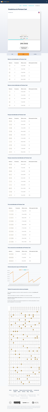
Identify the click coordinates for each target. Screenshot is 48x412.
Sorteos (23, 391)
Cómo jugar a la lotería (22, 394)
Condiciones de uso (24, 396)
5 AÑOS (35, 54)
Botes (19, 391)
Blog (28, 391)
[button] (47, 1)
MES (12, 54)
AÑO (23, 54)
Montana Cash (31, 5)
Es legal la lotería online (32, 394)
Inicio (20, 5)
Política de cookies (32, 396)
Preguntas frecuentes (13, 394)
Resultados (25, 5)
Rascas (31, 391)
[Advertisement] (24, 27)
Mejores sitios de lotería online (25, 390)
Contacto (17, 396)
